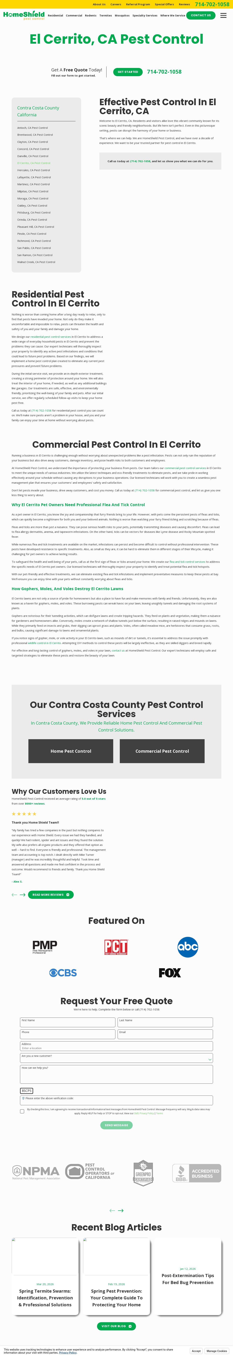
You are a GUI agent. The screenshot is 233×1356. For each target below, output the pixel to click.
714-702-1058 (212, 4)
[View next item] (17, 895)
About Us (99, 4)
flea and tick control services (187, 567)
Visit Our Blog (116, 1326)
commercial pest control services (185, 473)
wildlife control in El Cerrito (44, 648)
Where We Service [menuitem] (172, 15)
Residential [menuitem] (55, 15)
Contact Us (201, 15)
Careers (115, 4)
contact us (118, 656)
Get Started (128, 72)
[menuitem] (46, 127)
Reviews (184, 4)
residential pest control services (45, 336)
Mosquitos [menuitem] (122, 15)
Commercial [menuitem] (74, 15)
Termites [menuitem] (105, 15)
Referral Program (138, 4)
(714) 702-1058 (36, 410)
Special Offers (164, 4)
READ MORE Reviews (45, 895)
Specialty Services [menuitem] (145, 15)
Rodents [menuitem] (90, 15)
